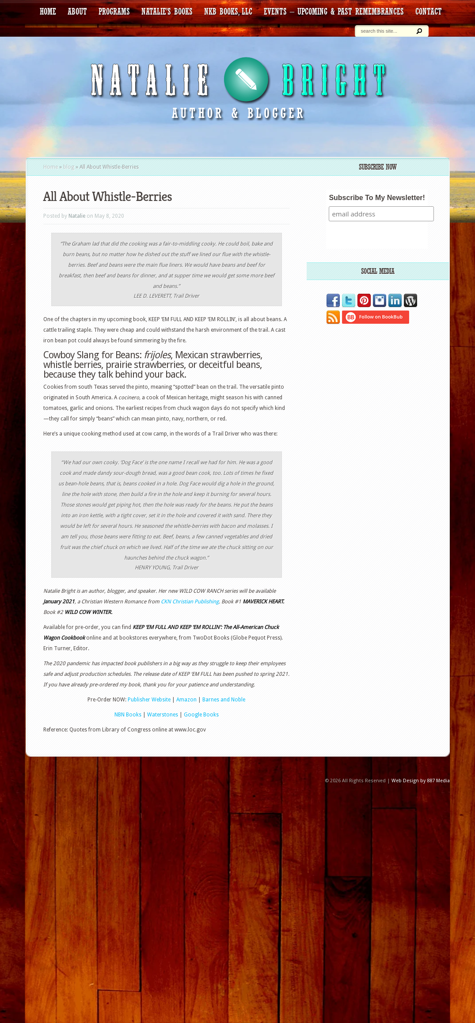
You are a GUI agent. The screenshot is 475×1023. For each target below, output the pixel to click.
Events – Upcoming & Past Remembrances (334, 11)
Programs (114, 11)
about (77, 11)
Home (50, 167)
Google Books (201, 715)
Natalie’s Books (167, 11)
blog (68, 167)
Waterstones (163, 715)
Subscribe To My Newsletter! (377, 197)
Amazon (186, 700)
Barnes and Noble (223, 700)
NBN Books (127, 715)
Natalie (76, 216)
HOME (48, 11)
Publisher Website (149, 700)
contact (428, 11)
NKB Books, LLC (228, 11)
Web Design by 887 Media (420, 781)
